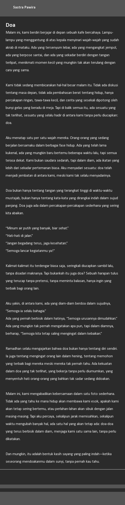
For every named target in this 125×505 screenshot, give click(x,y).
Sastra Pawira (24, 7)
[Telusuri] (118, 7)
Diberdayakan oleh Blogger (62, 498)
